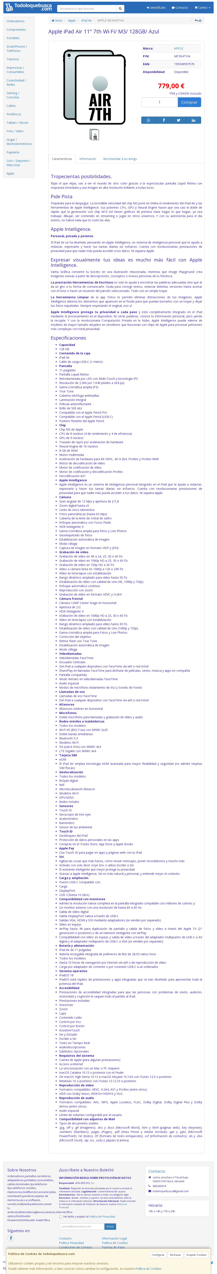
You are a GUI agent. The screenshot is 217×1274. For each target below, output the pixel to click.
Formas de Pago (113, 1247)
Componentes (16, 30)
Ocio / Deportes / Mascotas (18, 163)
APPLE (178, 48)
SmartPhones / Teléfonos (17, 48)
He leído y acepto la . (89, 1216)
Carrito (202, 8)
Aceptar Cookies (196, 1255)
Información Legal (114, 1238)
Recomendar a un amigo (120, 159)
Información (87, 159)
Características (62, 159)
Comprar (189, 102)
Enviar (110, 1226)
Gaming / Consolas (13, 95)
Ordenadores (16, 21)
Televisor (13, 59)
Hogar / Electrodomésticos (19, 142)
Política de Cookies (148, 1269)
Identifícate (156, 8)
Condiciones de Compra (75, 1247)
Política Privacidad (71, 1243)
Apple (10, 173)
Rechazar (175, 1255)
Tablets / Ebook (17, 123)
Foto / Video (15, 131)
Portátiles (13, 38)
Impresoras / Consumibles (15, 70)
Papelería (13, 152)
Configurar (158, 1255)
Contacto (180, 8)
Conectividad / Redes (16, 82)
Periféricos (14, 114)
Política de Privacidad (102, 1216)
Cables (11, 106)
